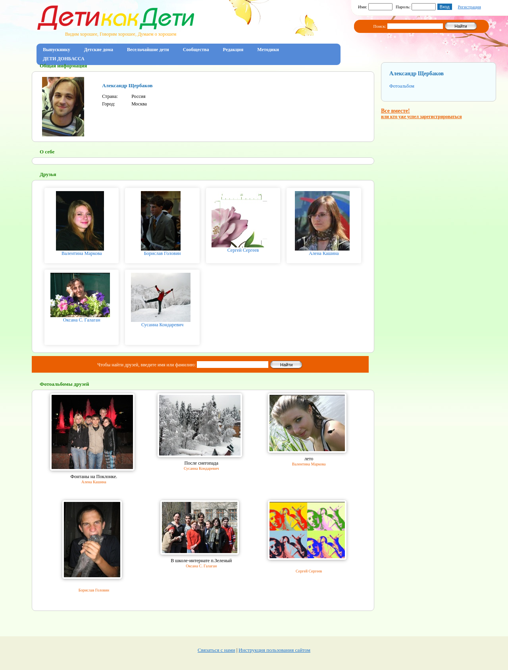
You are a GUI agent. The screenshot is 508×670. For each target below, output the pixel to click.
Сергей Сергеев (243, 250)
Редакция (233, 49)
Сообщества (196, 49)
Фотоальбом (401, 86)
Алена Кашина (324, 253)
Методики (268, 49)
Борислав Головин (162, 253)
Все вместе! (421, 113)
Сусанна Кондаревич (162, 324)
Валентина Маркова (82, 253)
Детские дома (98, 49)
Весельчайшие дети (148, 49)
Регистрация (469, 6)
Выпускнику (56, 49)
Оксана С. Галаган (81, 320)
